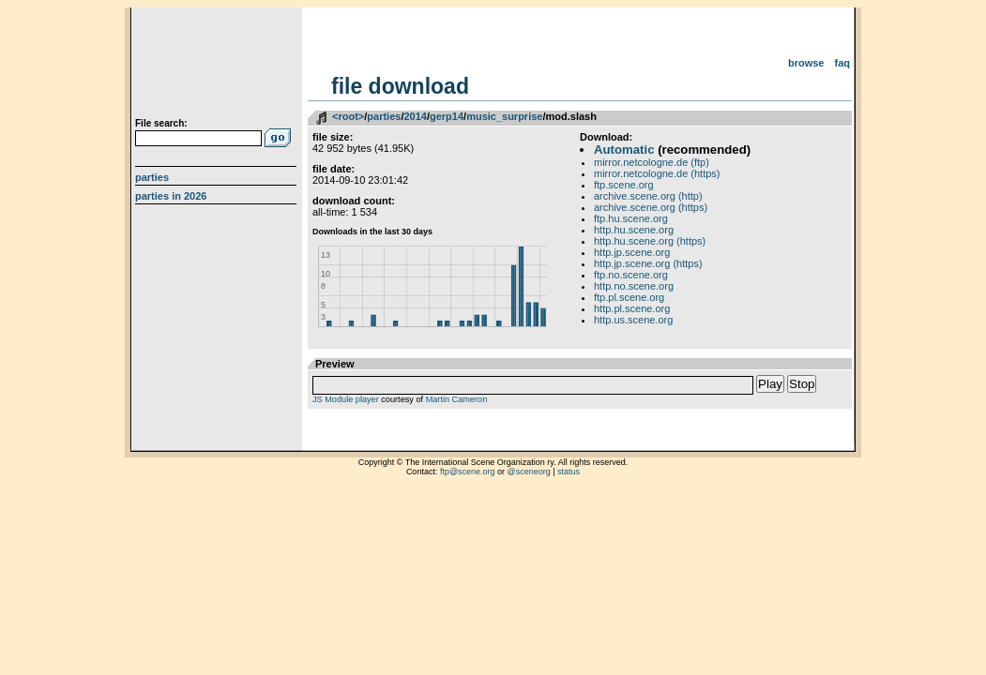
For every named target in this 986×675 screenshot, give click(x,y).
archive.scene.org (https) (650, 207)
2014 (414, 116)
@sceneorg (529, 471)
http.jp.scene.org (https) (648, 263)
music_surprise (504, 116)
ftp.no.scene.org (631, 274)
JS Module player (345, 399)
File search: (161, 123)
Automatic (624, 149)
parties (384, 116)
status (568, 471)
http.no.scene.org (634, 286)
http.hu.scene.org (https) (649, 241)
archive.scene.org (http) (648, 196)
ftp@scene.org (467, 471)
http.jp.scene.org (632, 252)
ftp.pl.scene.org (629, 297)
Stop (801, 384)
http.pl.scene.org (632, 308)
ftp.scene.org (624, 184)
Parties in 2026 (170, 196)
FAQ (843, 62)
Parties (152, 177)
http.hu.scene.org (634, 229)
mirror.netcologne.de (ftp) (651, 162)
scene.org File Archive (218, 65)
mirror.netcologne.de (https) (657, 173)
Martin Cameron (457, 399)
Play (770, 384)
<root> (348, 116)
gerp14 (446, 116)
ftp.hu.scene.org (631, 218)
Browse (806, 62)
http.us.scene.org (633, 319)
